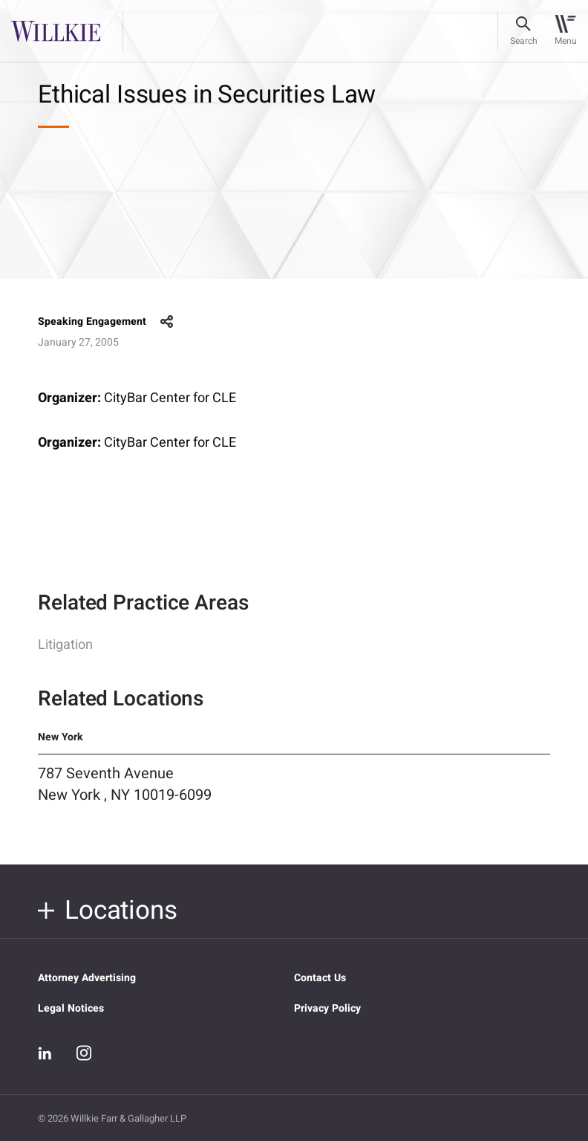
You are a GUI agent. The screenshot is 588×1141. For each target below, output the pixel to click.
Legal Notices (71, 1008)
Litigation (65, 660)
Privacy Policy (327, 1008)
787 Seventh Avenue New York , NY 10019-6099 (125, 799)
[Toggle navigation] (565, 31)
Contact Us (320, 978)
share (167, 322)
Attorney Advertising (87, 978)
